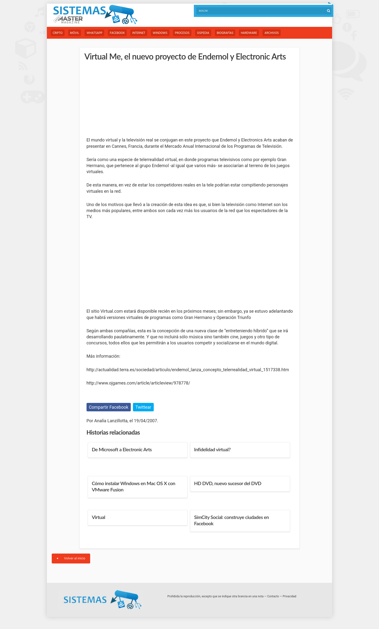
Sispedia (203, 33)
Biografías (225, 33)
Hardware (249, 33)
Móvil (74, 33)
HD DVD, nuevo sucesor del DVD (227, 483)
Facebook (117, 33)
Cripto (58, 33)
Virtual (98, 517)
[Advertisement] (123, 99)
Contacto (273, 596)
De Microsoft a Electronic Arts (122, 449)
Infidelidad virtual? (212, 449)
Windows (160, 33)
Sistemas (95, 14)
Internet (138, 33)
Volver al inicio (71, 558)
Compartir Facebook (108, 407)
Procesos (182, 33)
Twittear (143, 407)
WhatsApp (94, 33)
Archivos (271, 33)
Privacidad (289, 596)
